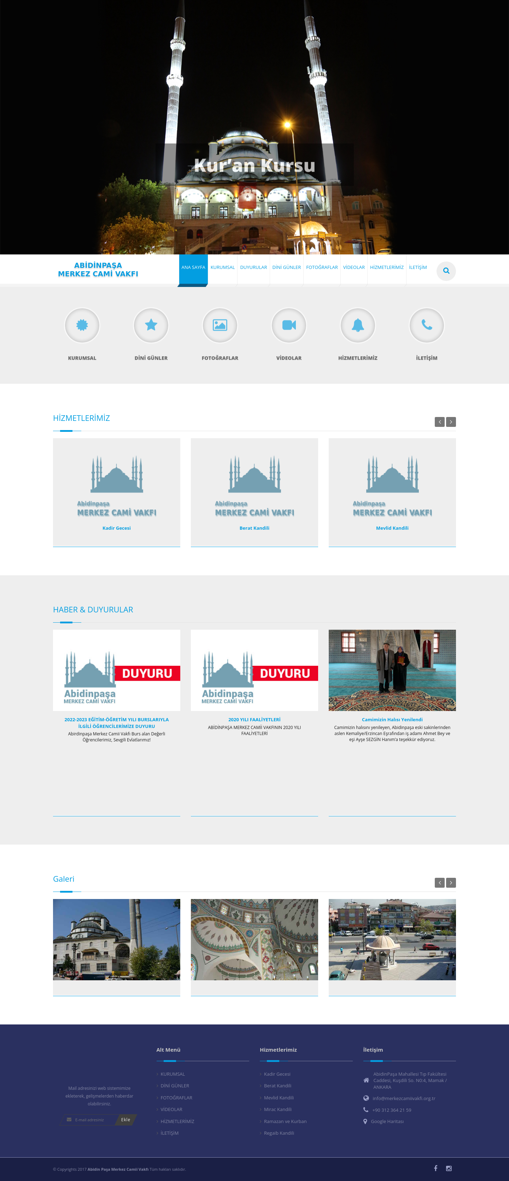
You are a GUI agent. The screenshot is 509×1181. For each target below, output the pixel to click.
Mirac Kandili (278, 1109)
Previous (440, 422)
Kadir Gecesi (117, 528)
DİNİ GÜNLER (175, 1085)
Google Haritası (387, 1121)
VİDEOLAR (171, 1109)
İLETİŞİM (170, 1133)
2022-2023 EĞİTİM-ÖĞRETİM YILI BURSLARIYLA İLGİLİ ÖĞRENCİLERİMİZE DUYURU (117, 722)
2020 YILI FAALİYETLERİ (254, 719)
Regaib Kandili (279, 1133)
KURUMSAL (173, 1074)
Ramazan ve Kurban (285, 1121)
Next (451, 422)
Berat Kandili (254, 528)
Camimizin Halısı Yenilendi (392, 719)
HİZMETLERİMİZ (177, 1121)
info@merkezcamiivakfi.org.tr (404, 1098)
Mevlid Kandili (392, 528)
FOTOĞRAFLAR (177, 1097)
